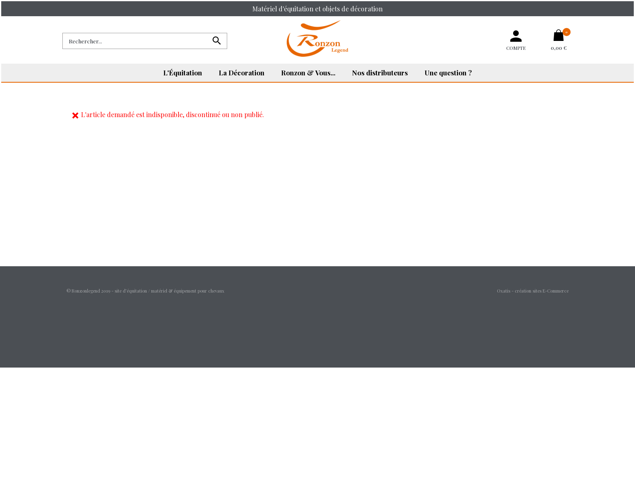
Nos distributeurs (380, 72)
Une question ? (448, 72)
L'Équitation (182, 72)
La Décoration (241, 72)
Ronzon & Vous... (308, 72)
